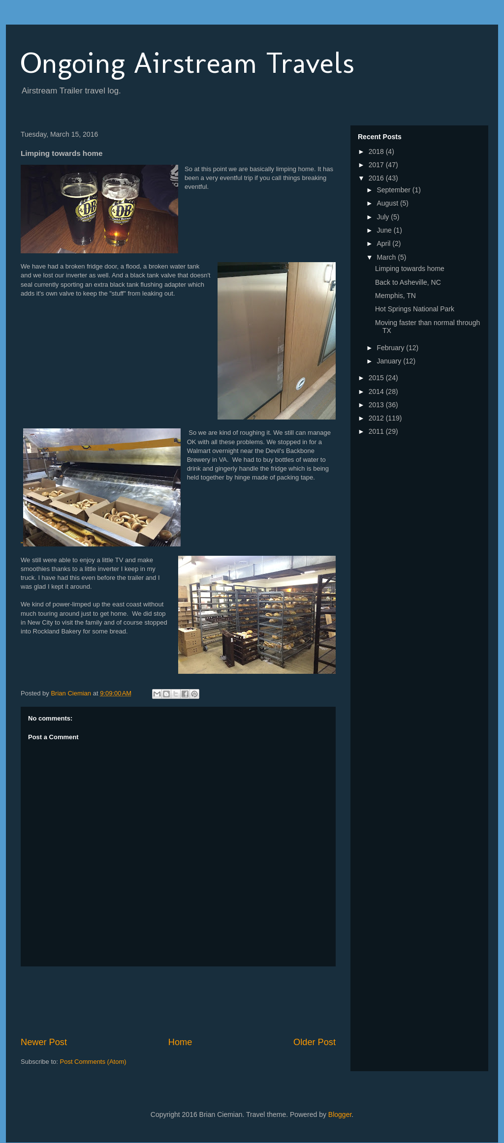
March (387, 257)
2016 (377, 178)
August (388, 203)
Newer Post (44, 1042)
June (385, 230)
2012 (377, 418)
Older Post (314, 1042)
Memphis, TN (395, 296)
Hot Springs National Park (414, 309)
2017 (377, 165)
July (384, 217)
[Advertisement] (200, 1001)
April (384, 243)
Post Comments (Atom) (93, 1061)
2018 (377, 151)
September (394, 190)
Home (180, 1042)
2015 (377, 378)
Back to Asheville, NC (408, 282)
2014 (377, 391)
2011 (377, 431)
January (390, 361)
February (391, 348)
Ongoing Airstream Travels (187, 62)
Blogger (339, 1114)
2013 (377, 405)
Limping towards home (409, 268)
